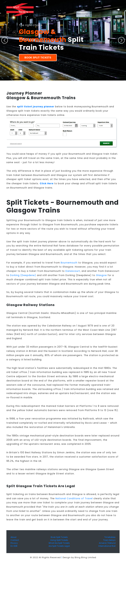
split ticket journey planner (35, 106)
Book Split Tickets (37, 57)
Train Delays (109, 540)
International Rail (107, 546)
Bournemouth (69, 262)
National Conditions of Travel (74, 498)
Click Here (46, 183)
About (13, 537)
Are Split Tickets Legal (59, 546)
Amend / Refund (107, 543)
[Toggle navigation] (118, 9)
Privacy (14, 543)
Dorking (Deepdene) (23, 275)
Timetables (110, 537)
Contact (14, 540)
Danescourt (72, 271)
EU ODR (13, 546)
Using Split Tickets (59, 540)
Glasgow (101, 275)
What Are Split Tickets (59, 543)
